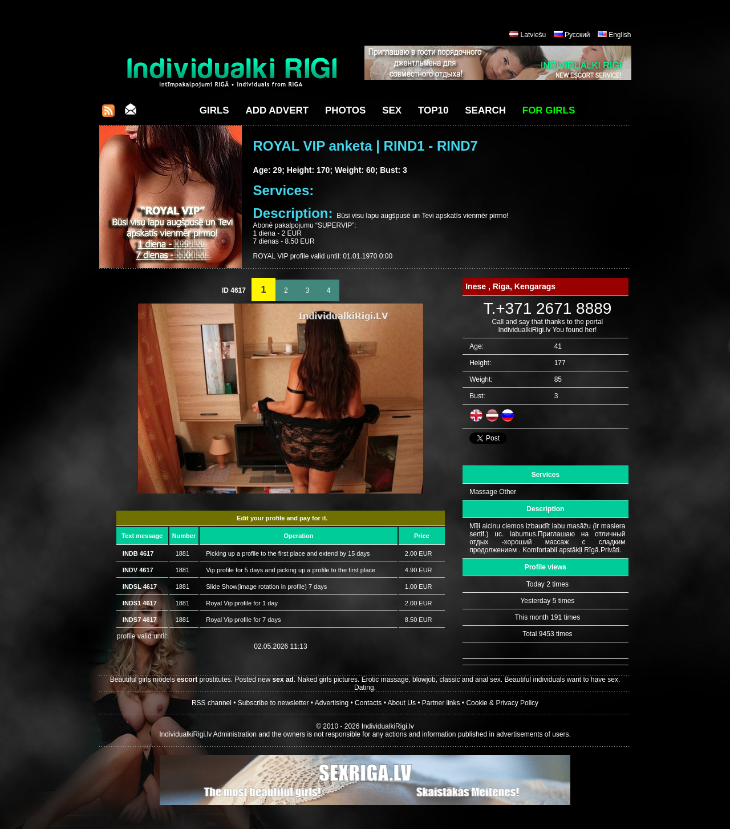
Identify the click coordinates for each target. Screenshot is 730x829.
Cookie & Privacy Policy (502, 703)
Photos (345, 110)
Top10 (433, 110)
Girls (214, 110)
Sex (392, 110)
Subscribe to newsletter (273, 703)
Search (485, 110)
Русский (577, 35)
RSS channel (212, 703)
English (620, 35)
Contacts (368, 703)
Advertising (331, 703)
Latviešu (533, 35)
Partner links (441, 703)
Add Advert (277, 110)
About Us (402, 703)
